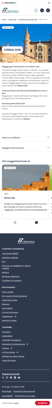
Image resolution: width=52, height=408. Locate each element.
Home (4, 19)
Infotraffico (9, 3)
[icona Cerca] (42, 10)
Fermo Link (9, 198)
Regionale (12, 19)
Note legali (6, 391)
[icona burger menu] (48, 10)
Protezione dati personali (24, 391)
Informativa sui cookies (25, 396)
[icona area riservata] (36, 10)
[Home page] (10, 10)
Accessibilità (7, 396)
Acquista (42, 403)
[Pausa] (48, 3)
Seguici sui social (10, 374)
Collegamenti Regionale (27, 19)
